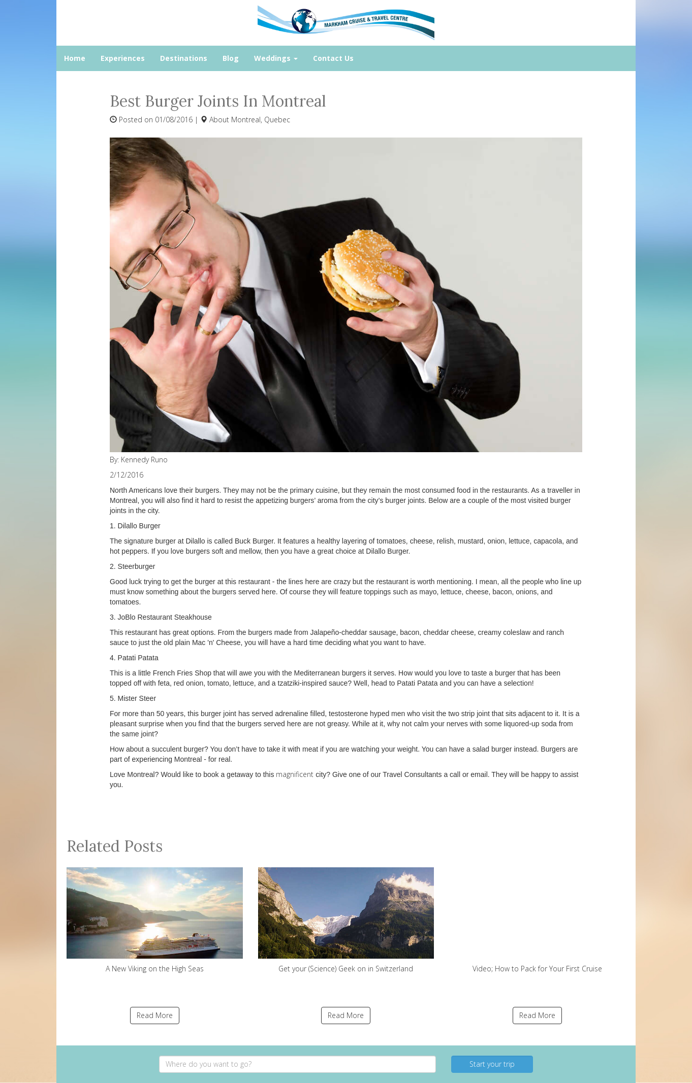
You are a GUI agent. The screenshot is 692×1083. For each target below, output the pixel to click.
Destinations (183, 58)
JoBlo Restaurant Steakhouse (165, 617)
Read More (155, 1015)
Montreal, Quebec (260, 119)
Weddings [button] (276, 58)
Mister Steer (137, 698)
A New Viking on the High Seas (155, 920)
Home (74, 58)
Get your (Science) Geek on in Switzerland (346, 920)
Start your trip (492, 1064)
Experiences (123, 58)
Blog (231, 58)
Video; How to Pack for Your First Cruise (537, 920)
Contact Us (333, 58)
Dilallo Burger (139, 526)
